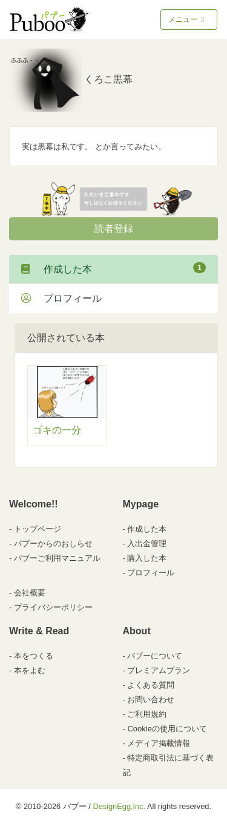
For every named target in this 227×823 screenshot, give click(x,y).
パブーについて (154, 655)
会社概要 (29, 592)
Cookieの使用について (166, 728)
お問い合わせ (150, 699)
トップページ (37, 528)
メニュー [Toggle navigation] (187, 19)
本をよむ (29, 670)
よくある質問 (150, 684)
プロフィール (61, 298)
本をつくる (33, 655)
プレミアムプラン (158, 670)
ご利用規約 (146, 714)
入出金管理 (146, 543)
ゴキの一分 (57, 430)
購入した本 (146, 558)
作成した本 (113, 268)
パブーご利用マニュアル (57, 558)
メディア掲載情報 (158, 743)
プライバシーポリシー (53, 607)
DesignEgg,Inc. (119, 806)
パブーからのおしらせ (53, 543)
